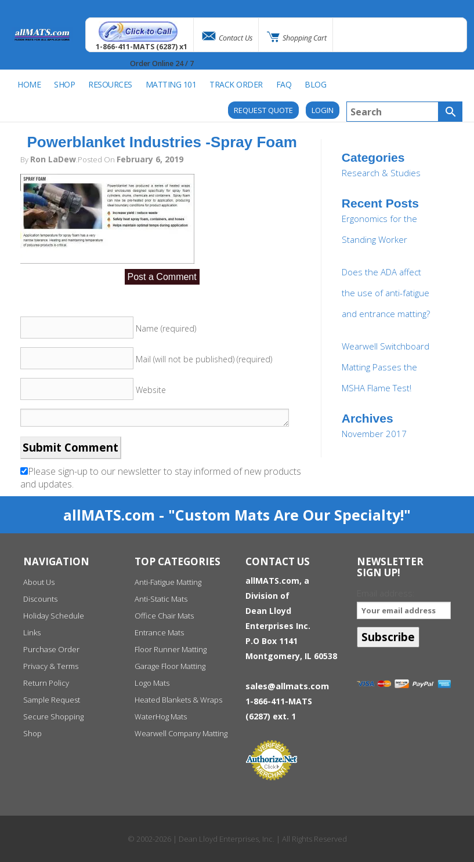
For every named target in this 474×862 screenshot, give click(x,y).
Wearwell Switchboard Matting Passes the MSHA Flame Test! (385, 367)
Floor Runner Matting (171, 649)
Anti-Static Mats (161, 599)
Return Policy (46, 683)
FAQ (284, 84)
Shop (32, 733)
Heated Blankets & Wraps (178, 699)
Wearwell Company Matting (181, 733)
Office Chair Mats (164, 615)
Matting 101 (171, 84)
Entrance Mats (159, 632)
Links (32, 632)
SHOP (64, 84)
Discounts (40, 599)
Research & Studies (381, 173)
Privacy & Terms (50, 666)
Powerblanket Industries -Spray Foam (162, 142)
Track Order (236, 84)
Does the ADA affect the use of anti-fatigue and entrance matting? (386, 292)
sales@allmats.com (287, 686)
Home (29, 84)
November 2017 (374, 433)
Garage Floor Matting (170, 666)
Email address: (404, 603)
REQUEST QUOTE (263, 110)
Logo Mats (152, 683)
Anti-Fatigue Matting (168, 582)
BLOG (315, 84)
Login (323, 110)
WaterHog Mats (161, 716)
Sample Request (51, 699)
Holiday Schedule (53, 615)
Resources (110, 84)
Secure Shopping (53, 716)
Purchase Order (51, 649)
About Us (39, 582)
